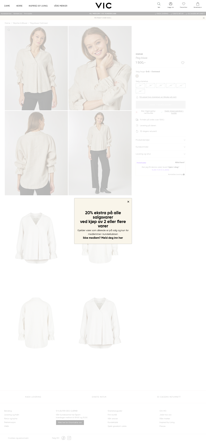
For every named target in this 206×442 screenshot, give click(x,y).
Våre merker (60, 6)
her (121, 238)
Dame (7, 6)
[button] (158, 5)
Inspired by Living (38, 6)
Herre (19, 6)
